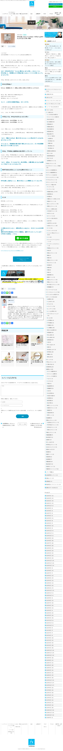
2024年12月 (49, 532)
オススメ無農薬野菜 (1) (52, 174)
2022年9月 (48, 599)
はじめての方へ (25, 14)
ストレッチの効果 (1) (52, 377)
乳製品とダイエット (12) (52, 249)
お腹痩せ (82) (50, 300)
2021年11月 (49, 624)
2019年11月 (49, 684)
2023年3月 (48, 584)
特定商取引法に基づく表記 (11, 734)
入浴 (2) (49, 392)
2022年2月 (48, 617)
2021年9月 (48, 629)
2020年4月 (48, 671)
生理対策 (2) (50, 399)
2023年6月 (48, 577)
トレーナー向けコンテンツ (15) (53, 105)
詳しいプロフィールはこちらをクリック (33, 318)
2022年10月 (49, 597)
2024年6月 (48, 547)
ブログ (45, 14)
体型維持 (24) (50, 334)
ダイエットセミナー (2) (52, 183)
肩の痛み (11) (51, 142)
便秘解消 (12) (50, 390)
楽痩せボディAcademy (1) (52, 489)
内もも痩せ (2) (50, 336)
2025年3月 (48, 524)
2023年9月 (48, 569)
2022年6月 (48, 607)
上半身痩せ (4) (50, 322)
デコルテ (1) (50, 305)
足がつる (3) (50, 159)
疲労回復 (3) (50, 402)
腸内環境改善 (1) (51, 157)
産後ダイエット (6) (51, 203)
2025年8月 (48, 512)
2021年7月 (48, 634)
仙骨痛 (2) (50, 140)
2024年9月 (48, 539)
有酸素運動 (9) (50, 436)
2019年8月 (48, 691)
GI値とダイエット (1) (51, 165)
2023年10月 (49, 567)
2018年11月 (49, 714)
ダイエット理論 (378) (51, 186)
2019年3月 (48, 704)
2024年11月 (49, 534)
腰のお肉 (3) (50, 358)
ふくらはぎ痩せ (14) (51, 312)
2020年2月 (48, 676)
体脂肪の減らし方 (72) (52, 193)
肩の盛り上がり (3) (51, 351)
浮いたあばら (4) (51, 346)
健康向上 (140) (50, 370)
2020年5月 (48, 669)
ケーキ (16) (49, 229)
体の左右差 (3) (50, 121)
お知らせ (45, 728)
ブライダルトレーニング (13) (52, 316)
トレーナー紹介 (11, 731)
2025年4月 (48, 522)
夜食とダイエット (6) (52, 254)
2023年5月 (48, 579)
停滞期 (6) (49, 198)
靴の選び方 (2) (50, 465)
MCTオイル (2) (50, 215)
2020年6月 (48, 666)
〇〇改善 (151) (50, 113)
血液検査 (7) (49, 460)
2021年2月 (48, 646)
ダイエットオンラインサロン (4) (53, 102)
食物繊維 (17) (50, 288)
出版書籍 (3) (49, 419)
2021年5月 (48, 639)
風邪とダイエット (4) (52, 207)
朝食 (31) (49, 259)
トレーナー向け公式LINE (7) (52, 108)
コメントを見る (11, 47)
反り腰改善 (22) (50, 123)
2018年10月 (49, 716)
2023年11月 (49, 564)
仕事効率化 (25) (50, 368)
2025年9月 (48, 509)
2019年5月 (48, 699)
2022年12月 (49, 592)
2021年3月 (48, 644)
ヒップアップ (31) (51, 310)
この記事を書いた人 (6, 298)
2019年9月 (48, 689)
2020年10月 (49, 656)
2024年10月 (49, 537)
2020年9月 (48, 659)
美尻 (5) (49, 348)
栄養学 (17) (49, 441)
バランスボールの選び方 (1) (53, 296)
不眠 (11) (49, 385)
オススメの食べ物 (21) (52, 219)
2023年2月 (48, 587)
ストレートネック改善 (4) (53, 118)
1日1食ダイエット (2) (52, 212)
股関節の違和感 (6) (51, 152)
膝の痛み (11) (51, 147)
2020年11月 (49, 654)
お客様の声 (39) (49, 96)
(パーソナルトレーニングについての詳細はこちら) (12, 252)
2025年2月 (48, 527)
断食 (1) (49, 256)
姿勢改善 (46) (50, 341)
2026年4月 (48, 497)
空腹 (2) (49, 271)
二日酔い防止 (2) (50, 366)
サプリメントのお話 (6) (52, 176)
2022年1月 (48, 619)
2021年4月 (48, 641)
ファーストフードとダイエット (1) (53, 242)
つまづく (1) (50, 380)
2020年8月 (48, 661)
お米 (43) (49, 222)
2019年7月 (48, 694)
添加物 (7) (49, 266)
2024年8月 (48, 542)
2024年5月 (48, 549)
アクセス (52, 14)
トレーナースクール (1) (52, 291)
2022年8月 (48, 602)
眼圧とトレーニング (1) (52, 407)
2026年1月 (48, 504)
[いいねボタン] (2, 48)
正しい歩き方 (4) (50, 443)
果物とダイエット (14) (52, 261)
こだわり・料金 (18, 14)
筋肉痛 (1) (49, 453)
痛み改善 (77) (50, 135)
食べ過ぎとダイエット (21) (53, 286)
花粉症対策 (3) (50, 414)
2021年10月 (49, 626)
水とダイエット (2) (51, 264)
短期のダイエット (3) (52, 409)
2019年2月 (48, 706)
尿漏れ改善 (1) (50, 128)
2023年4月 (48, 582)
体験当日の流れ (18, 728)
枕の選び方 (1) (50, 438)
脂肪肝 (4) (49, 411)
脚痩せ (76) (49, 356)
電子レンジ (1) (50, 416)
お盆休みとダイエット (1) (53, 424)
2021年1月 (48, 649)
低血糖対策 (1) (50, 387)
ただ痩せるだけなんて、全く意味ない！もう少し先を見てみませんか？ (36, 426)
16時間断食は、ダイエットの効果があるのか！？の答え (9, 426)
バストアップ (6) (51, 308)
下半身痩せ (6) (50, 324)
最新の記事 (15, 298)
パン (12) (49, 238)
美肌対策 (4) (49, 458)
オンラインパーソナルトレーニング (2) (53, 91)
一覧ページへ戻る (22, 425)
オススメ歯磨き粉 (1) (52, 372)
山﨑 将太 (10, 306)
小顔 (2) (49, 343)
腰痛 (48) (50, 145)
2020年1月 (48, 679)
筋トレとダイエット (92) (52, 205)
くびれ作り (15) (50, 303)
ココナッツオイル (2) (52, 232)
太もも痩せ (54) (50, 338)
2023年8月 (48, 572)
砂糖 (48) (49, 269)
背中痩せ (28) (50, 353)
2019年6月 (48, 696)
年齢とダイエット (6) (51, 434)
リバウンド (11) (50, 190)
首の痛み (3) (51, 149)
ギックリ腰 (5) (51, 137)
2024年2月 (48, 557)
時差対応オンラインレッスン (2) (53, 486)
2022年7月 (48, 604)
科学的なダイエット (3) (52, 446)
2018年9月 (48, 719)
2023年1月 (48, 589)
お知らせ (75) (49, 99)
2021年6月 (48, 636)
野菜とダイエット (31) (52, 281)
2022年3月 (48, 614)
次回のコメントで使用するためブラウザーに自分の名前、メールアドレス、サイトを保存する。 (21, 412)
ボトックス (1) (50, 361)
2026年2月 (48, 502)
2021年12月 (49, 622)
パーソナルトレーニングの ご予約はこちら (23, 260)
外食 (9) (49, 252)
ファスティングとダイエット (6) (53, 246)
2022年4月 (48, 612)
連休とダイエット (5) (52, 431)
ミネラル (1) (50, 382)
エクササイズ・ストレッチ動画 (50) (53, 168)
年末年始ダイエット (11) (52, 426)
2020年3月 (48, 674)
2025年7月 (48, 514)
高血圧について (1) (51, 468)
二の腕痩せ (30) (50, 329)
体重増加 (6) (50, 195)
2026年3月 (48, 499)
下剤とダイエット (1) (51, 363)
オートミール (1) (51, 217)
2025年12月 (49, 507)
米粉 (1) (49, 274)
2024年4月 (48, 552)
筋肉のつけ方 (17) (50, 451)
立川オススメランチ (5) (52, 448)
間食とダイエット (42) (52, 283)
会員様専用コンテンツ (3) (52, 476)
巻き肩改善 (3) (50, 130)
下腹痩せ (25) (50, 326)
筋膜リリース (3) (50, 455)
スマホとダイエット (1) (52, 181)
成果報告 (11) (49, 483)
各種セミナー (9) (50, 479)
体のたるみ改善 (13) (51, 331)
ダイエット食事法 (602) (52, 210)
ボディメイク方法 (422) (52, 298)
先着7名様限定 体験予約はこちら (55, 4)
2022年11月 (49, 594)
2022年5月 (48, 609)
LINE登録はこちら (56, 6)
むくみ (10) (49, 319)
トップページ (4, 14)
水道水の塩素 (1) (51, 397)
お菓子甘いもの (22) (51, 224)
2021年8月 (48, 631)
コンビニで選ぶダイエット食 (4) (53, 235)
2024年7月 (48, 544)
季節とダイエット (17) (51, 421)
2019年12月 (49, 681)
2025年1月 (48, 529)
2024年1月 (48, 559)
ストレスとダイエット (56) (52, 179)
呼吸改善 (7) (50, 125)
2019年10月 (49, 686)
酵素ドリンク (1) (51, 278)
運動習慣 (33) (49, 463)
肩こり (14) (49, 155)
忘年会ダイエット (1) (52, 428)
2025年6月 (48, 517)
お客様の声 (38, 14)
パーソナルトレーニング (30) (53, 293)
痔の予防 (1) (50, 404)
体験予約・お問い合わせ (59, 14)
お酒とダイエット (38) (52, 227)
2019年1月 (48, 709)
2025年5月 (48, 519)
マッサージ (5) (50, 188)
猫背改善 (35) (50, 133)
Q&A (31, 14)
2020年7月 (48, 664)
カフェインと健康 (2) (52, 375)
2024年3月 (48, 554)
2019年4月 (48, 701)
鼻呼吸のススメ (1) (51, 162)
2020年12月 (49, 651)
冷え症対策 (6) (50, 394)
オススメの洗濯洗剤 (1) (52, 171)
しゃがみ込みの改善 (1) (52, 116)
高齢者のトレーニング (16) (52, 470)
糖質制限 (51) (50, 276)
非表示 (12, 302)
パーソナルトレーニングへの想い (11, 15)
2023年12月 (49, 562)
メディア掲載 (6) (50, 473)
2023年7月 (48, 574)
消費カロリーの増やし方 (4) (53, 200)
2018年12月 (49, 711)
